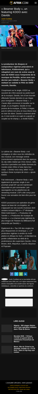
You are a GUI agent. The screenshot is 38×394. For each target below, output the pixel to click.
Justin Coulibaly (6, 19)
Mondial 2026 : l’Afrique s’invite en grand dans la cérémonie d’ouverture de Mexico (24, 339)
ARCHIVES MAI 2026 (13, 389)
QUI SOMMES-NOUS (13, 387)
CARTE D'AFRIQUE (15, 385)
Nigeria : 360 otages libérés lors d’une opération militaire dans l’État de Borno (25, 327)
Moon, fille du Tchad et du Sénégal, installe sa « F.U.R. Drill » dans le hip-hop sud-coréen (24, 349)
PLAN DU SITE (24, 385)
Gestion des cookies (25, 389)
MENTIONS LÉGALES (24, 387)
